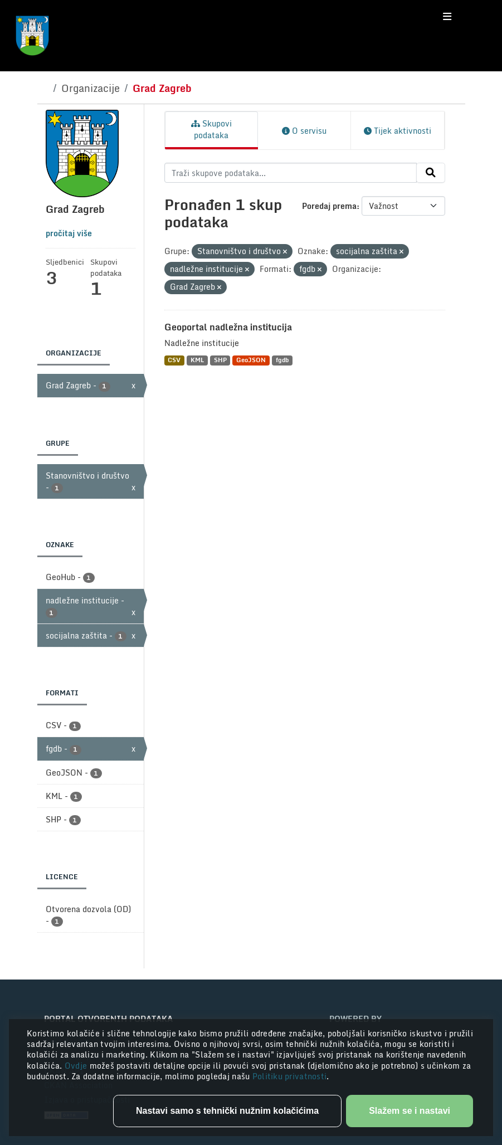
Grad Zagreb (162, 88)
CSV (174, 360)
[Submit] (430, 173)
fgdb (282, 360)
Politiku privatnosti (289, 1076)
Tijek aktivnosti (397, 130)
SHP (220, 360)
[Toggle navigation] (447, 17)
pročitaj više (69, 233)
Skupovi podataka (211, 129)
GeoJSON (251, 360)
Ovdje (77, 1065)
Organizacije (90, 88)
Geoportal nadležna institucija (228, 327)
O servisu (304, 130)
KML (197, 360)
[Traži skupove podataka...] (290, 173)
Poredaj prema (329, 205)
